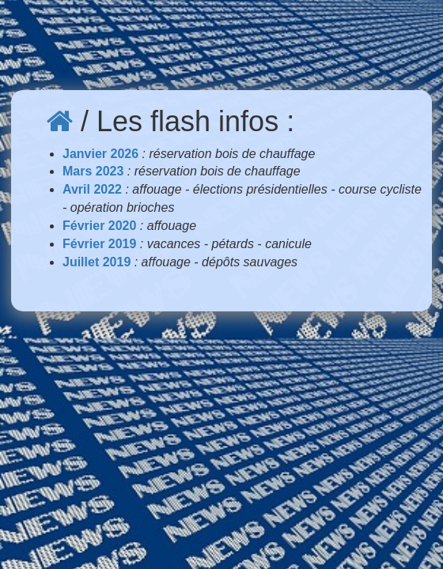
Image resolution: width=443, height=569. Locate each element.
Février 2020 (99, 225)
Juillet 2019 (96, 262)
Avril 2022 (92, 189)
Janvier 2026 (100, 153)
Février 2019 (99, 244)
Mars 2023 (92, 171)
